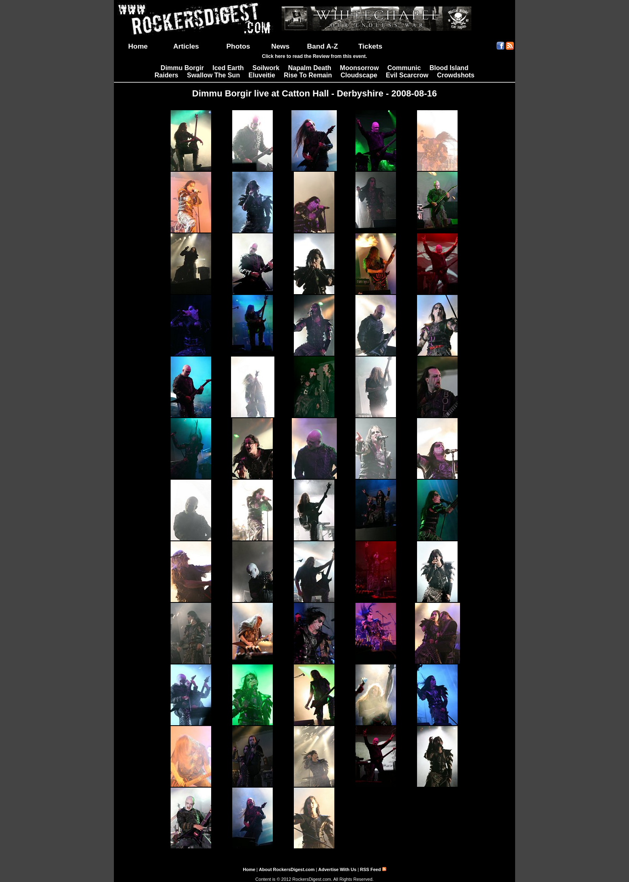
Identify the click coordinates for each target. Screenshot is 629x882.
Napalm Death (310, 67)
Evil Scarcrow (407, 75)
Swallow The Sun (213, 75)
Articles (186, 46)
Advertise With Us (337, 869)
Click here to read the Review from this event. (314, 56)
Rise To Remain (308, 75)
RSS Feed (373, 869)
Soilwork (266, 67)
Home (138, 46)
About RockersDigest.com (287, 869)
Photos (238, 46)
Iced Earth (228, 67)
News (280, 46)
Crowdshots (455, 75)
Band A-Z (322, 46)
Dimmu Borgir (182, 67)
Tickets (370, 46)
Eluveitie (261, 75)
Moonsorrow (359, 67)
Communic (404, 67)
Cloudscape (358, 75)
